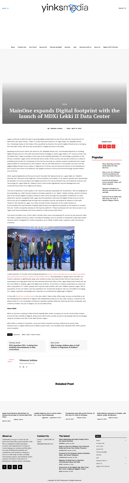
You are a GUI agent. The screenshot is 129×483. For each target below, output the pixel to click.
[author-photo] (7, 419)
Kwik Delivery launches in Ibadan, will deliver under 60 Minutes (111, 414)
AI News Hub (63, 450)
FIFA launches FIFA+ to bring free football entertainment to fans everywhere (23, 347)
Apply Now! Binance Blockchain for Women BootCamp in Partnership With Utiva (17, 415)
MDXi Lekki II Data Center (31, 334)
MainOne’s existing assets (25, 296)
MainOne (17, 334)
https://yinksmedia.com (27, 363)
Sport (61, 464)
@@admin (45, 417)
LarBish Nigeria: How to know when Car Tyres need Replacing (47, 414)
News (60, 471)
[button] (123, 8)
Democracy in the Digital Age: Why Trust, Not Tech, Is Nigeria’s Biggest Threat (112, 198)
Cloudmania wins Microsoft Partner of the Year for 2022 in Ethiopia (80, 414)
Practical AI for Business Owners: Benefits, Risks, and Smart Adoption (111, 182)
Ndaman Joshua (56, 128)
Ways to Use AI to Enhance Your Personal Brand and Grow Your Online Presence (111, 174)
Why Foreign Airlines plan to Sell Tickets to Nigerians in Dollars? (65, 346)
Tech (64, 104)
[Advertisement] (64, 30)
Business (62, 443)
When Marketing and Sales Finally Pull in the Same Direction (111, 165)
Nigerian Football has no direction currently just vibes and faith (111, 190)
